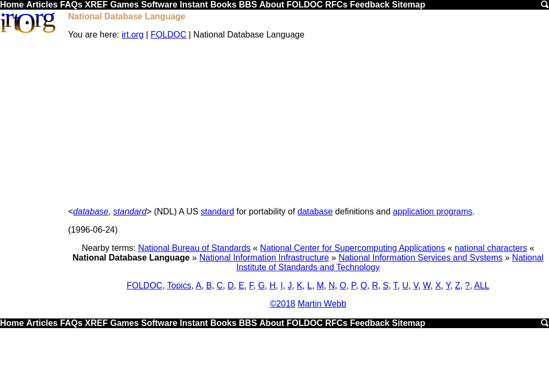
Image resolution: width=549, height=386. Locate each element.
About (271, 4)
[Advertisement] (308, 123)
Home (12, 4)
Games (124, 4)
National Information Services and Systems (420, 257)
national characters (491, 248)
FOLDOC (304, 4)
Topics (179, 285)
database (90, 211)
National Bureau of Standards (194, 248)
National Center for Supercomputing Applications (352, 248)
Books (223, 4)
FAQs (71, 4)
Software (159, 4)
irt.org (133, 34)
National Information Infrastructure (264, 257)
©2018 (282, 303)
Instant (193, 4)
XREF (96, 4)
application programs (433, 211)
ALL (481, 285)
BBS (248, 4)
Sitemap (408, 4)
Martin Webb (322, 303)
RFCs (336, 4)
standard (129, 211)
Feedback (370, 4)
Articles (42, 4)
